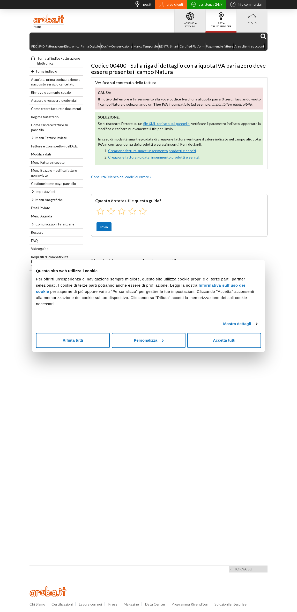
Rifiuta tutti (73, 340)
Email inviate (40, 208)
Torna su (243, 569)
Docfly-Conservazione (116, 46)
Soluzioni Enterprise (230, 604)
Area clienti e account (249, 46)
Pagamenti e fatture (219, 46)
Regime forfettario (45, 117)
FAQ (34, 241)
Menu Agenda (41, 216)
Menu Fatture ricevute (47, 162)
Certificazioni (62, 604)
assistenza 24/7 (205, 5)
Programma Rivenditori (190, 604)
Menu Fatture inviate (51, 138)
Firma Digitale (90, 46)
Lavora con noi (90, 604)
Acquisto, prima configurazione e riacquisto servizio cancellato (55, 82)
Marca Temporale (145, 46)
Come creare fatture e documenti (56, 109)
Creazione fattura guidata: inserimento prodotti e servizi (153, 157)
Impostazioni (45, 192)
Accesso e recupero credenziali (54, 100)
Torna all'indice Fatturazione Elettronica (58, 60)
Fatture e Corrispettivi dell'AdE (54, 146)
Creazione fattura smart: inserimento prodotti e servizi (152, 150)
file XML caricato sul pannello (166, 123)
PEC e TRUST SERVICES (221, 18)
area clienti (170, 5)
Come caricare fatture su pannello (49, 127)
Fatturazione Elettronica (62, 46)
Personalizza (149, 340)
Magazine (131, 604)
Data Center (155, 604)
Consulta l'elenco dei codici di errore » (121, 177)
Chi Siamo (37, 604)
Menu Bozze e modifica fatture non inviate (54, 172)
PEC (34, 46)
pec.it (141, 5)
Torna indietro (46, 71)
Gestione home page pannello (53, 184)
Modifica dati (41, 154)
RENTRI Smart (168, 46)
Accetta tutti (224, 340)
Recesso (37, 232)
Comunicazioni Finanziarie (54, 224)
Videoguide (39, 249)
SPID (41, 46)
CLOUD (252, 17)
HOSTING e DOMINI (190, 18)
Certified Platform (192, 46)
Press (112, 604)
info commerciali (245, 5)
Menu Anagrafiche (49, 200)
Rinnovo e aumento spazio (51, 92)
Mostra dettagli (237, 323)
